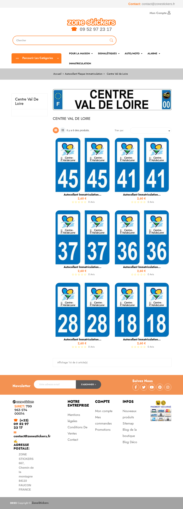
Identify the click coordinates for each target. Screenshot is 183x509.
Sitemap (128, 423)
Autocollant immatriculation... (82, 194)
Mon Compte (160, 13)
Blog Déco (130, 442)
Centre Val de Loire (26, 101)
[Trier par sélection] (150, 130)
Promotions (102, 429)
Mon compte (103, 411)
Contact (73, 439)
